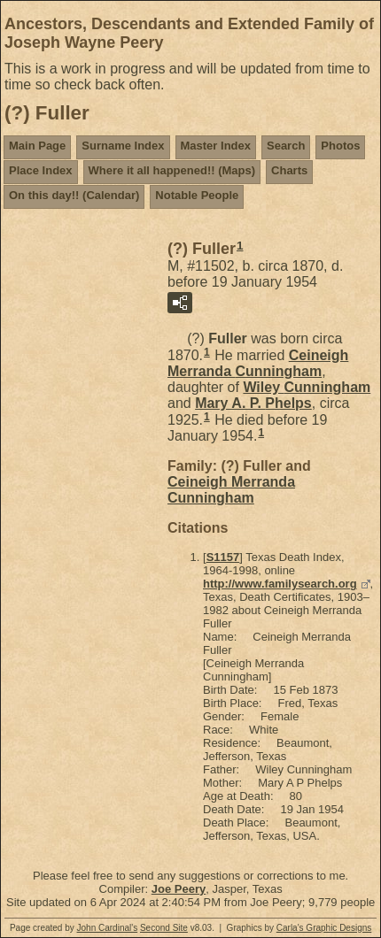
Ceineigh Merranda (257, 363)
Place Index (41, 170)
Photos (340, 145)
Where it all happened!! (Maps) (172, 170)
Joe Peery (179, 889)
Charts (289, 170)
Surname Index (123, 145)
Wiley (306, 387)
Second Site (164, 928)
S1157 (223, 557)
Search (286, 145)
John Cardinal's (107, 928)
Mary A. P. (253, 403)
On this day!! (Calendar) (74, 195)
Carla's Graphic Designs (324, 928)
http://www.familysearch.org (280, 583)
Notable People (196, 195)
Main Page (37, 145)
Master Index (216, 145)
